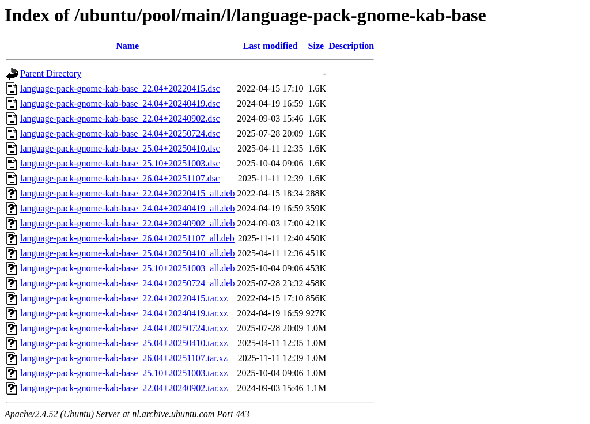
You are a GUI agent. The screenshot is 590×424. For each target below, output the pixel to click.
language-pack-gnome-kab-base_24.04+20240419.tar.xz (124, 313)
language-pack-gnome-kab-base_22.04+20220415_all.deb (127, 193)
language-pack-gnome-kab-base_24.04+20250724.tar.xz (124, 328)
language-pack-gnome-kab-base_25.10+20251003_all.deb (127, 268)
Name (127, 46)
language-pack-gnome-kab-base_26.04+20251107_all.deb (127, 238)
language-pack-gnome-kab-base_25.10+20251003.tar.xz (124, 373)
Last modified (270, 46)
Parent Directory (50, 73)
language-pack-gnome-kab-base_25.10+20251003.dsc (120, 163)
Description (351, 46)
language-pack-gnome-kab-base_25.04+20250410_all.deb (127, 253)
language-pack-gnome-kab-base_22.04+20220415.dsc (120, 88)
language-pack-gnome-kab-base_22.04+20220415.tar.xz (124, 298)
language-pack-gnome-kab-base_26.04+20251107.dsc (120, 178)
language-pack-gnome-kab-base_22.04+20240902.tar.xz (124, 388)
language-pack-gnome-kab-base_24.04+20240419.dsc (120, 103)
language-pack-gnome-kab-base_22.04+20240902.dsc (120, 118)
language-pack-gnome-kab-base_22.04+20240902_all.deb (127, 223)
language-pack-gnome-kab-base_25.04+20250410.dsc (120, 148)
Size (316, 46)
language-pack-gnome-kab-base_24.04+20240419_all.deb (127, 208)
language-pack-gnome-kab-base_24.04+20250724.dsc (120, 133)
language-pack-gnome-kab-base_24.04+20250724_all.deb (127, 283)
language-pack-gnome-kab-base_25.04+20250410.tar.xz (124, 343)
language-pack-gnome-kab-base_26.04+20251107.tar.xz (124, 358)
